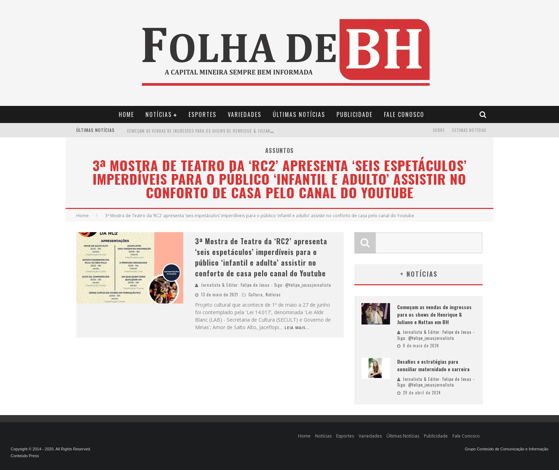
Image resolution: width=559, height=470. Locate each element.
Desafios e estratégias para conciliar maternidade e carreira (433, 365)
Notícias (158, 114)
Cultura (255, 294)
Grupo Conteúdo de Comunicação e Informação (506, 449)
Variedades (244, 114)
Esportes (202, 114)
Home (126, 114)
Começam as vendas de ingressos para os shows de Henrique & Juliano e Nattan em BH (216, 131)
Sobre (439, 130)
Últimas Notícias (299, 114)
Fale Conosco (404, 114)
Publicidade (355, 114)
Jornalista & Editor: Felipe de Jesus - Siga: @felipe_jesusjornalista (266, 285)
